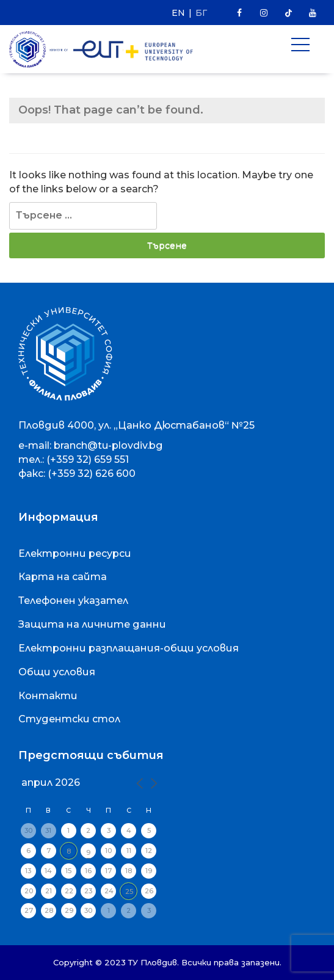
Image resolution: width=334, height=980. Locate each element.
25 (129, 891)
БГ (201, 12)
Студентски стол (69, 719)
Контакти (48, 696)
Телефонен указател (73, 600)
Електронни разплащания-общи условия (128, 648)
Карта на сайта (62, 577)
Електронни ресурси (74, 553)
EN (178, 12)
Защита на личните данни (92, 624)
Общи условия (56, 672)
